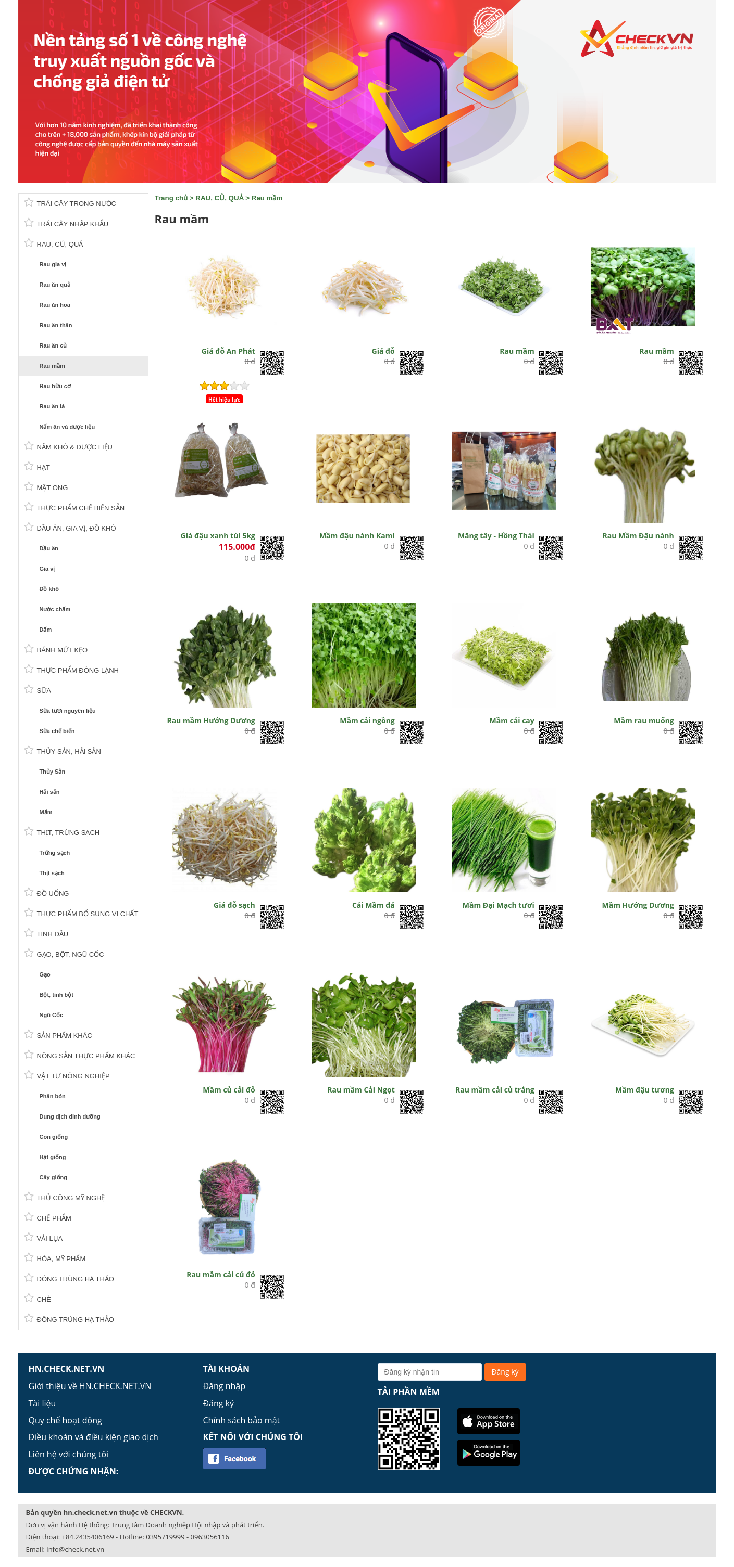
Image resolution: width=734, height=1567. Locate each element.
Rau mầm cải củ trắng (494, 1090)
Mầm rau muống (644, 720)
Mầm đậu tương (644, 1090)
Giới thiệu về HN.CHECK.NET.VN (90, 1386)
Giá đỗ (383, 351)
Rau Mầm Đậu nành (638, 536)
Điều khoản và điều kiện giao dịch (93, 1437)
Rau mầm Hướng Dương (211, 720)
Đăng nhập (224, 1386)
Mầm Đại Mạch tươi (498, 905)
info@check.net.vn (75, 1549)
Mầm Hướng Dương (638, 905)
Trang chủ (171, 198)
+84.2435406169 (88, 1537)
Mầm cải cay (512, 720)
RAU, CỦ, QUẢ (219, 198)
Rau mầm (267, 198)
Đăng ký (218, 1403)
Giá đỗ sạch (234, 905)
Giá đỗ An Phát (228, 351)
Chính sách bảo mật (241, 1420)
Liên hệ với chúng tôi (69, 1454)
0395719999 (165, 1537)
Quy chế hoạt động (65, 1420)
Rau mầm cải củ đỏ (220, 1274)
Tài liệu (42, 1403)
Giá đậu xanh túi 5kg (218, 536)
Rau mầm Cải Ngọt (360, 1090)
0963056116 (210, 1537)
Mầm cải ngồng (367, 720)
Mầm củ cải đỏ (229, 1090)
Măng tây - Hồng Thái (496, 536)
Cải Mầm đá (373, 905)
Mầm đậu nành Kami (357, 536)
